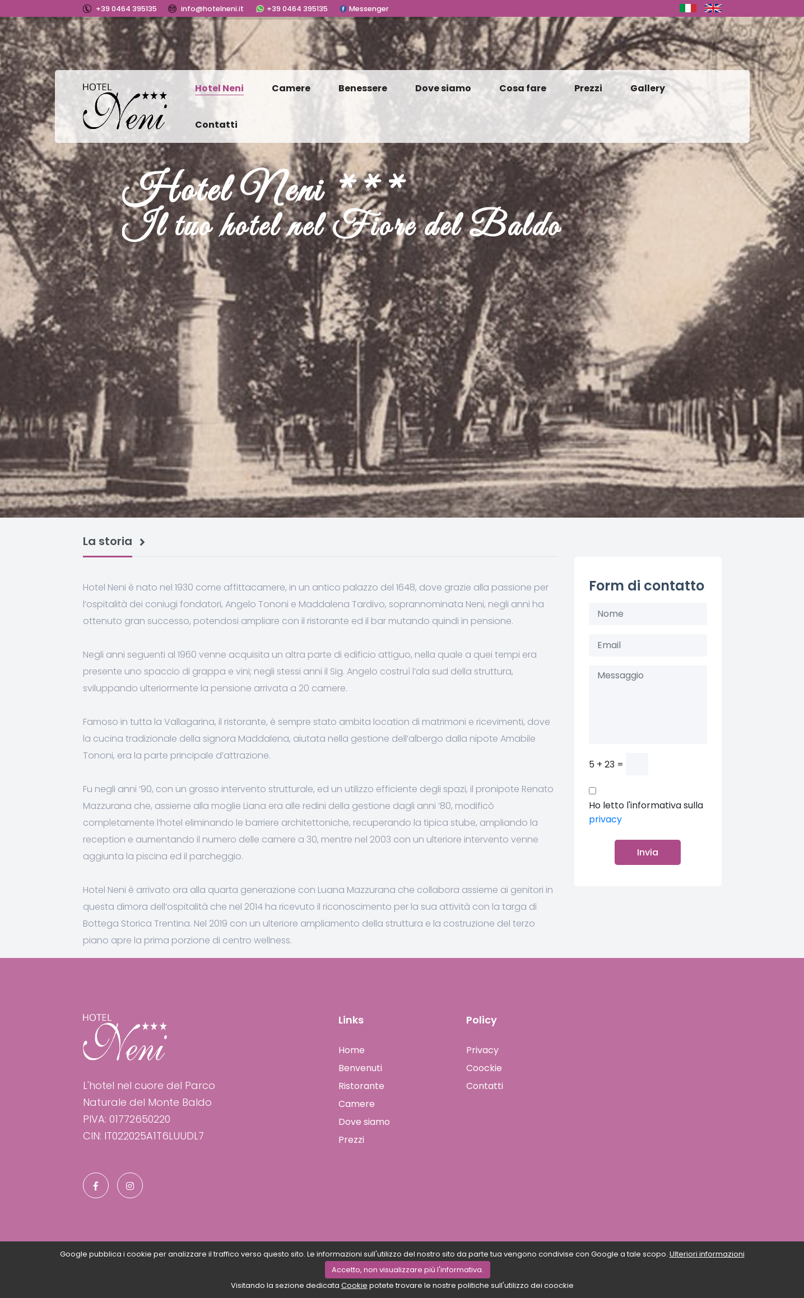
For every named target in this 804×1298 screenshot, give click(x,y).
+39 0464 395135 (125, 8)
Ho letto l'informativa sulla (646, 812)
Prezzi (588, 88)
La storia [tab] (107, 541)
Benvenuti (360, 1068)
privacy (605, 819)
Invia (647, 852)
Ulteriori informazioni (707, 1254)
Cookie (354, 1285)
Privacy (482, 1050)
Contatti (216, 124)
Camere (291, 88)
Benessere (362, 88)
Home (351, 1050)
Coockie (484, 1068)
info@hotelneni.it (211, 8)
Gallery (647, 88)
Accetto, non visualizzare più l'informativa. (408, 1269)
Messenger (368, 8)
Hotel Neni (219, 88)
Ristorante (361, 1086)
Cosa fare (522, 88)
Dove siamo (443, 88)
